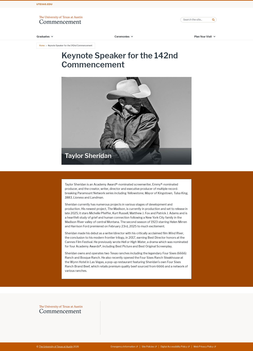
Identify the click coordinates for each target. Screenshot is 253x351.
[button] (52, 36)
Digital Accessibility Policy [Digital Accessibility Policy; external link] (174, 346)
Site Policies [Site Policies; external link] (148, 346)
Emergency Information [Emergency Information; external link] (123, 346)
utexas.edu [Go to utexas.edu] (44, 4)
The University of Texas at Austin (56, 346)
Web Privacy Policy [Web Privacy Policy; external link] (203, 346)
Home (42, 45)
